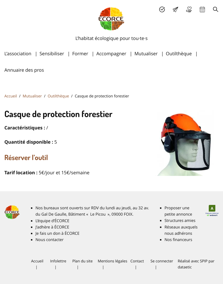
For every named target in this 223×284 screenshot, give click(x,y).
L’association (17, 53)
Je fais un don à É (189, 9)
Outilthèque (179, 53)
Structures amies (179, 220)
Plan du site (82, 261)
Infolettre (58, 261)
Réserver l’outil (26, 157)
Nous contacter (49, 239)
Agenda (202, 9)
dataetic (185, 267)
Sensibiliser (51, 53)
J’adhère (162, 9)
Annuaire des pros (24, 70)
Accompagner (111, 53)
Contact (137, 261)
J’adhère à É (52, 227)
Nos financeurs (178, 239)
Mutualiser (146, 53)
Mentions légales (112, 261)
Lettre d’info (175, 9)
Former (80, 53)
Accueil (10, 96)
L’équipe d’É (52, 221)
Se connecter (161, 261)
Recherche (216, 9)
